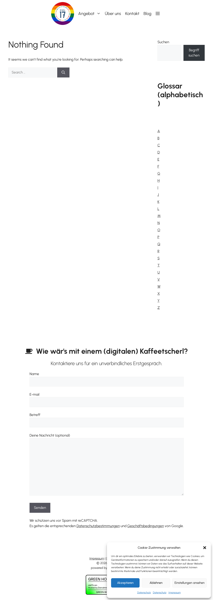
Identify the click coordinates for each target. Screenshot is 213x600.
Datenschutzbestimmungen (98, 526)
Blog (147, 13)
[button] (205, 548)
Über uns (113, 13)
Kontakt (132, 13)
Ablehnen (156, 583)
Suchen (163, 42)
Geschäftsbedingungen (145, 526)
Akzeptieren (125, 583)
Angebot (90, 13)
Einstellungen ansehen (189, 583)
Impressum (174, 592)
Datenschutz (144, 592)
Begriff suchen (193, 53)
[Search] (63, 72)
